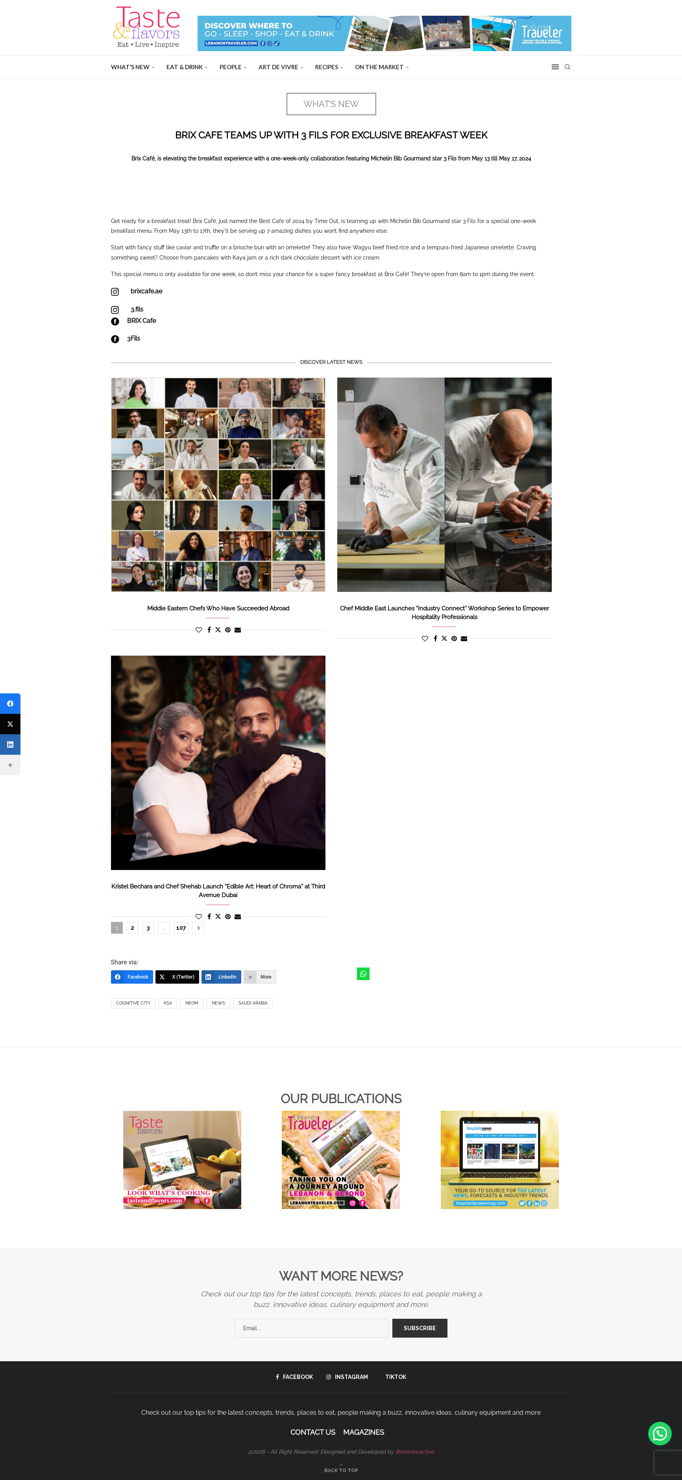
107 (181, 928)
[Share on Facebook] (209, 630)
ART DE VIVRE (278, 66)
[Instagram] (347, 1377)
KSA (168, 1003)
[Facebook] (132, 977)
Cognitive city (133, 1003)
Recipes (326, 66)
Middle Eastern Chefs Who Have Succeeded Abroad (218, 608)
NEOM (191, 1003)
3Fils (133, 338)
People (231, 66)
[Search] (567, 66)
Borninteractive (415, 1452)
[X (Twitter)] (177, 977)
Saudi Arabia (253, 1003)
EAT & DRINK (184, 66)
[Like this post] (199, 630)
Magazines (363, 1432)
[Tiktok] (393, 1377)
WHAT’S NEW (130, 66)
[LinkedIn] (221, 977)
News (218, 1003)
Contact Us (312, 1432)
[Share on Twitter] (218, 630)
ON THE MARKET (379, 66)
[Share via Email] (238, 630)
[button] (660, 1433)
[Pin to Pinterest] (228, 630)
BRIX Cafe (141, 320)
